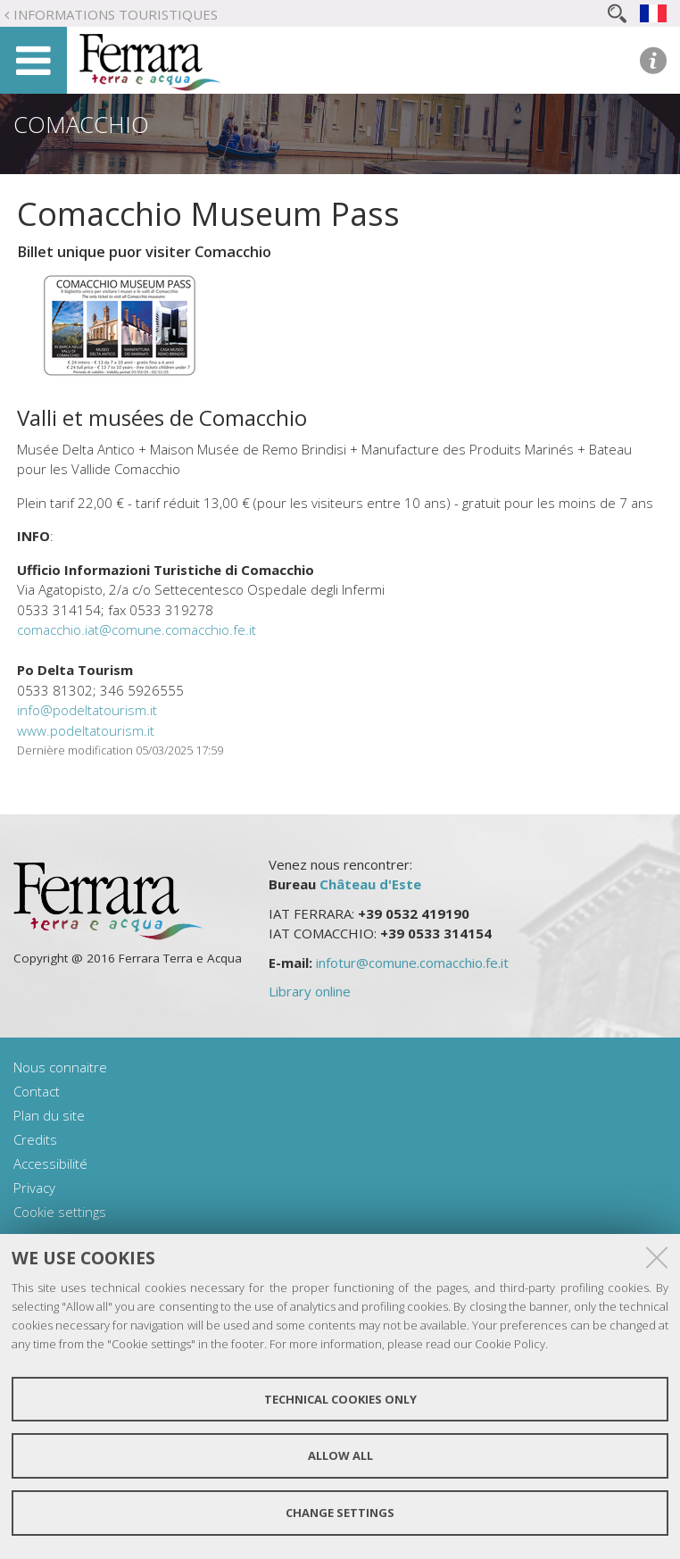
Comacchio (81, 124)
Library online (310, 991)
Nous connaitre (60, 1067)
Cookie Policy (510, 1344)
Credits (35, 1139)
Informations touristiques (115, 14)
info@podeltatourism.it (87, 710)
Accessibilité (50, 1163)
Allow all (340, 1455)
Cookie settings (59, 1212)
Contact (36, 1091)
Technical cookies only (340, 1399)
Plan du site (49, 1115)
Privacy (34, 1187)
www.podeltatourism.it (85, 730)
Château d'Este (370, 884)
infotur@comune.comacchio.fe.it (412, 962)
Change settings (340, 1513)
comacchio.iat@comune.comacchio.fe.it (136, 629)
